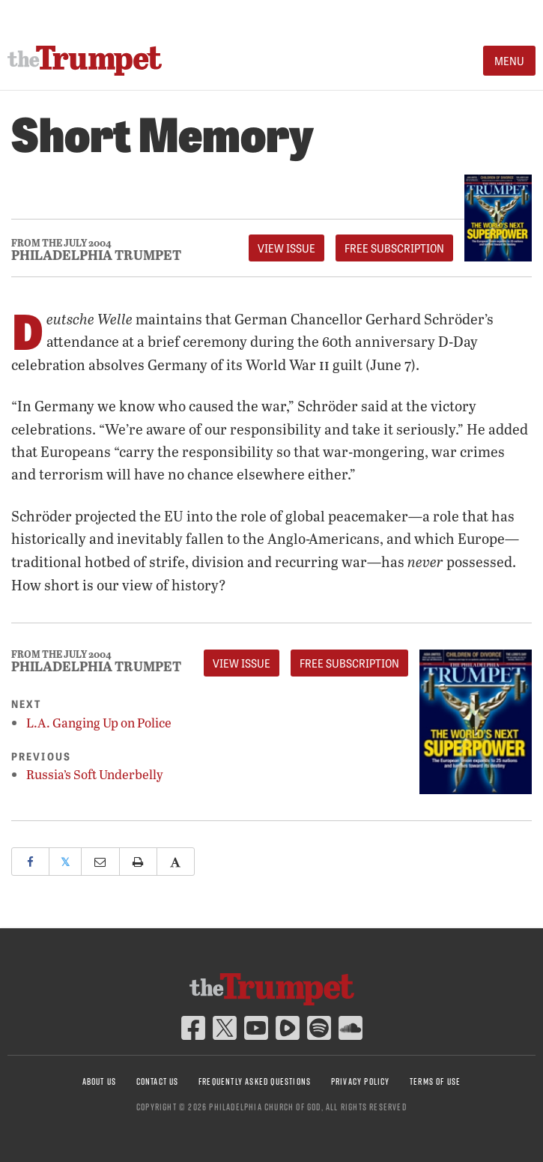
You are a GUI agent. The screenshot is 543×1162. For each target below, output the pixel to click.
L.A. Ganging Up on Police (99, 722)
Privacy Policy (360, 1081)
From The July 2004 (61, 243)
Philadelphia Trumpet (96, 254)
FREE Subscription (394, 247)
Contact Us (157, 1081)
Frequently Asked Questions (254, 1081)
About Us (99, 1081)
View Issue (286, 247)
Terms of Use (435, 1081)
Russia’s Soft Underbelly (94, 774)
